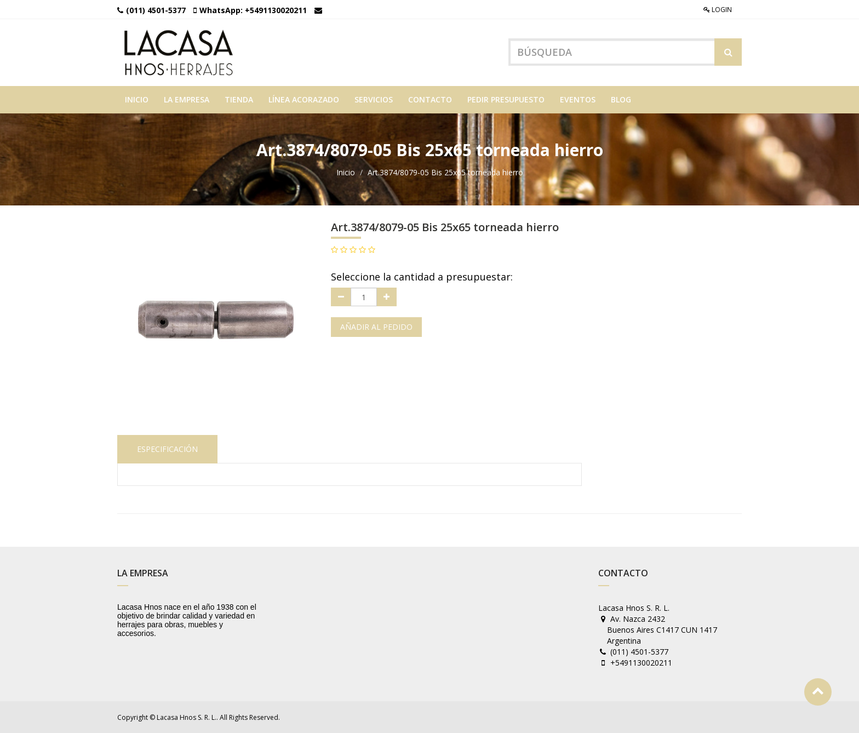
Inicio (345, 172)
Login (717, 9)
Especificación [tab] (167, 449)
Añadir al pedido (376, 327)
